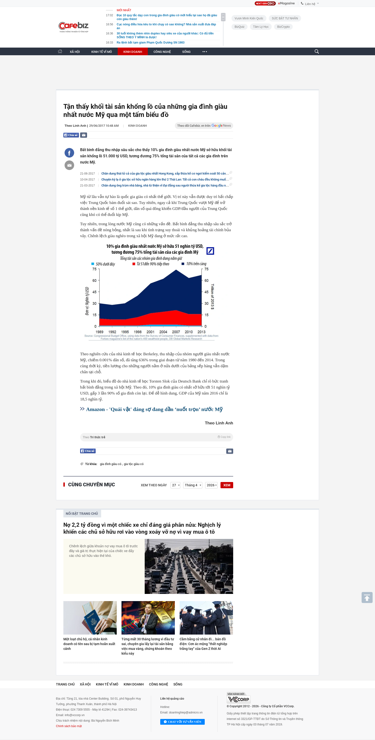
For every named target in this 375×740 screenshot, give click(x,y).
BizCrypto (283, 26)
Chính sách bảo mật (69, 726)
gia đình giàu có (111, 464)
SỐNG (186, 52)
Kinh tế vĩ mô (107, 684)
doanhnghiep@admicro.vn (186, 712)
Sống (177, 684)
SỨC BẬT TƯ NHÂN (285, 18)
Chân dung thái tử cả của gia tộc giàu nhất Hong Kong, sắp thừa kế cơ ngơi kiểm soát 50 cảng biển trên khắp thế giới (179, 173)
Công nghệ (158, 684)
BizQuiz (239, 26)
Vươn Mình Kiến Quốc (249, 18)
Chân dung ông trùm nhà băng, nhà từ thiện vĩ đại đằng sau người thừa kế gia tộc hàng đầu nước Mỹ (168, 185)
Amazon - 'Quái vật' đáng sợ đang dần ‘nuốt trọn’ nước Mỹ (154, 409)
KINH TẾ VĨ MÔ (101, 52)
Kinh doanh (137, 125)
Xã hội (85, 684)
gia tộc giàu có (133, 464)
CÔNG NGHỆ (162, 52)
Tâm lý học (261, 26)
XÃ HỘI (75, 52)
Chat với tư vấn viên (182, 722)
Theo (157, 437)
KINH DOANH (132, 52)
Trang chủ (65, 684)
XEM (226, 485)
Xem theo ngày (154, 485)
